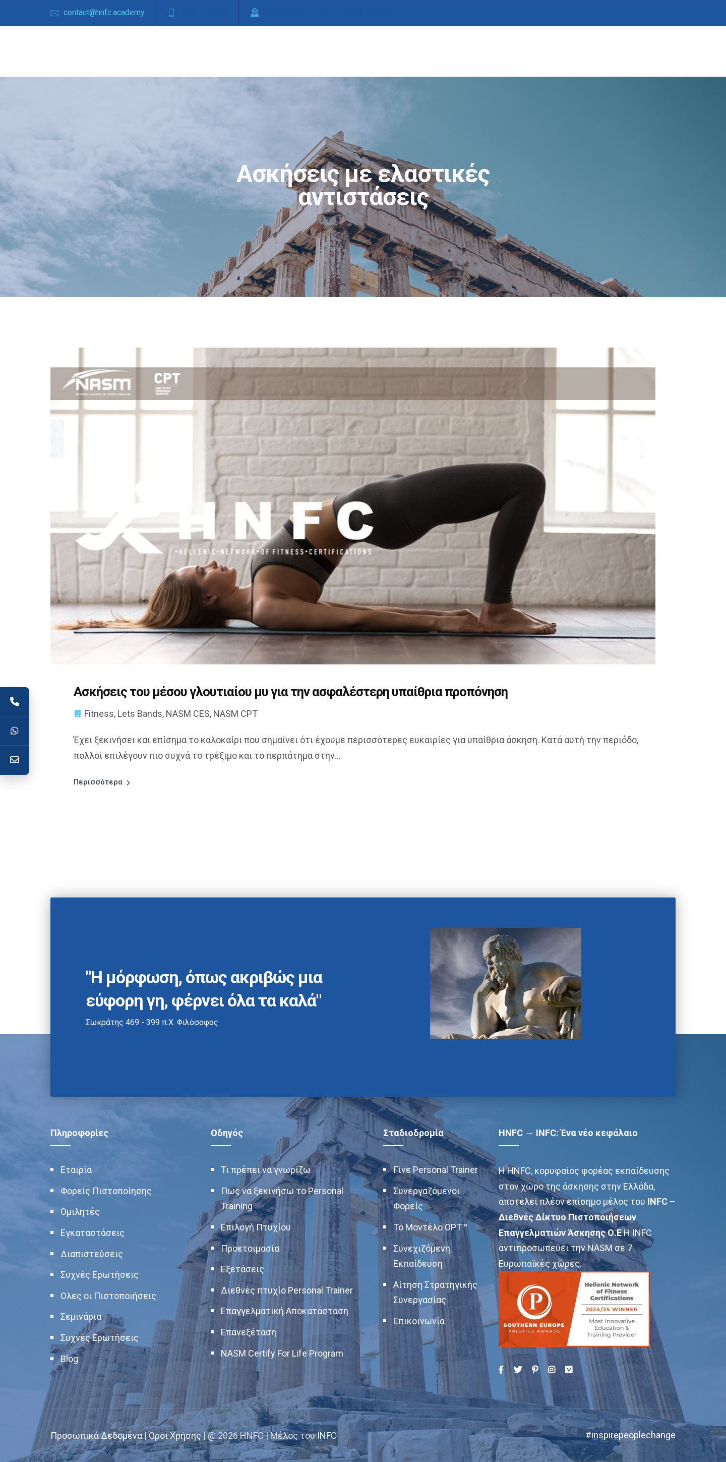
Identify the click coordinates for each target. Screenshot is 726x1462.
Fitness (99, 713)
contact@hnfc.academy (104, 12)
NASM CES (188, 713)
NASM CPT (235, 713)
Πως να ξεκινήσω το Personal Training (282, 1198)
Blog (69, 1358)
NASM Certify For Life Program (282, 1352)
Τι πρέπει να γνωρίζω (266, 1169)
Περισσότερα (98, 781)
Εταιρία (76, 1169)
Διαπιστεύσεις (91, 1253)
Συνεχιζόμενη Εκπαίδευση (421, 1256)
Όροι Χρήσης (175, 1435)
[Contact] (14, 760)
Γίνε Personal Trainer (435, 1169)
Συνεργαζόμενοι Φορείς (426, 1198)
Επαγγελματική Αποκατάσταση (284, 1311)
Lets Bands (139, 713)
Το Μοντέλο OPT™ (430, 1226)
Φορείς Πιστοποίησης (106, 1190)
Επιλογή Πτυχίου (256, 1226)
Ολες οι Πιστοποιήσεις (108, 1295)
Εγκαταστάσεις (92, 1232)
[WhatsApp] (14, 731)
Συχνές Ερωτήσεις (99, 1274)
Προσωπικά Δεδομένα (96, 1435)
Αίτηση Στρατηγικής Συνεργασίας (435, 1292)
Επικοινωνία (419, 1320)
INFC (327, 1435)
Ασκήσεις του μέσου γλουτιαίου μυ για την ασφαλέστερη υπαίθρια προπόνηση (293, 691)
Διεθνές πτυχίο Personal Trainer (287, 1289)
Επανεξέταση (248, 1331)
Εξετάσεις (242, 1269)
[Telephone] (14, 701)
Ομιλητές (80, 1211)
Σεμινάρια (80, 1316)
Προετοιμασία (250, 1248)
